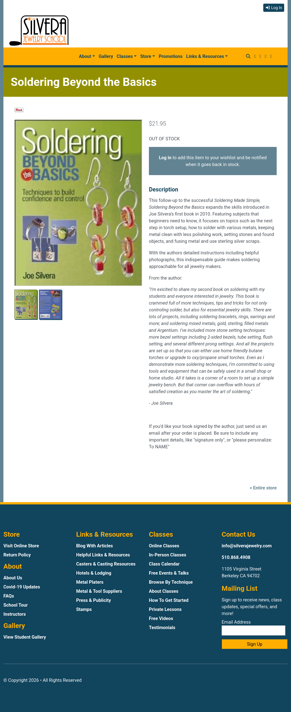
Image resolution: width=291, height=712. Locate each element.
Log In (273, 7)
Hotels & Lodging (93, 573)
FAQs (8, 596)
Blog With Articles (94, 545)
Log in (165, 157)
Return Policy (17, 555)
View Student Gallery (24, 637)
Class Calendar (164, 564)
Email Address (253, 627)
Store (145, 56)
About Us (12, 578)
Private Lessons (165, 609)
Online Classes (164, 545)
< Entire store (263, 488)
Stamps (84, 609)
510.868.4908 (236, 557)
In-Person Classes (167, 555)
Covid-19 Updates (21, 587)
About (85, 56)
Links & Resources (205, 56)
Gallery (106, 56)
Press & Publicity (93, 600)
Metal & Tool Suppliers (99, 591)
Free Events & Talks (169, 573)
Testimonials (162, 627)
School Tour (15, 605)
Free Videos (161, 618)
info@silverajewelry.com (247, 545)
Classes (125, 56)
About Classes (163, 591)
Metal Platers (89, 582)
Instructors (14, 614)
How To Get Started (168, 600)
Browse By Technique (171, 582)
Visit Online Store (21, 545)
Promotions (171, 56)
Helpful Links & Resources (103, 555)
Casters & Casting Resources (105, 564)
